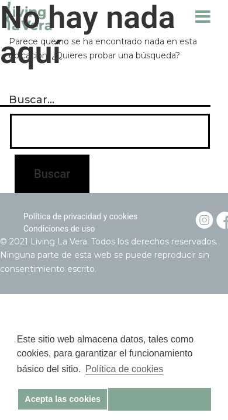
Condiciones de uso (59, 228)
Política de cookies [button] (124, 369)
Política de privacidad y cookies (80, 216)
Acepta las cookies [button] (63, 399)
